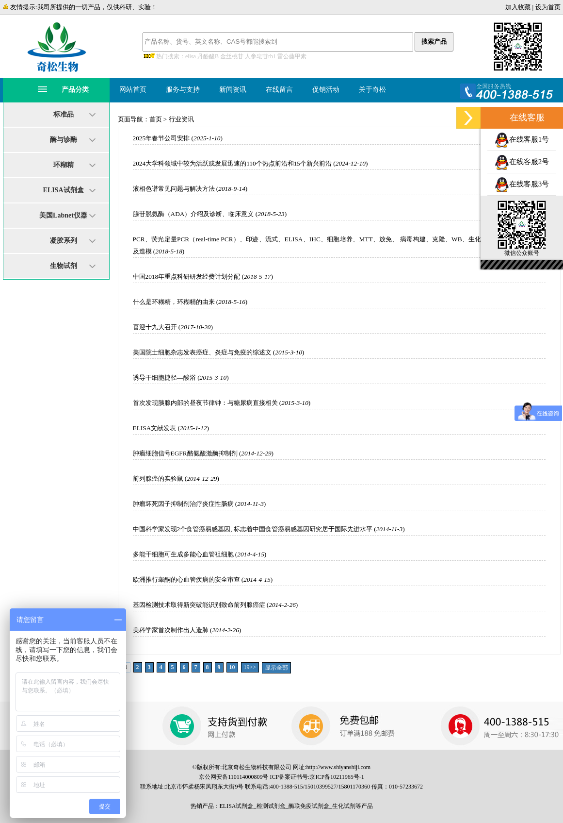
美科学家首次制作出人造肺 (171, 630)
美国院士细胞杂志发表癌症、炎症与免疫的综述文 (202, 352)
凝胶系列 (63, 240)
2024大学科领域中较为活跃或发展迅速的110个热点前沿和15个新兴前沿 (232, 163)
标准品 (63, 114)
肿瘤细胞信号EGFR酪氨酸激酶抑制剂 (185, 453)
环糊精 (63, 164)
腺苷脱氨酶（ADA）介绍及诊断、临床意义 (193, 214)
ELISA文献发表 (155, 428)
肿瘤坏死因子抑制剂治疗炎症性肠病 (183, 503)
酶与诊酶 (63, 139)
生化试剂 (343, 806)
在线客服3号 (522, 184)
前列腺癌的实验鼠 (158, 478)
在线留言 (279, 89)
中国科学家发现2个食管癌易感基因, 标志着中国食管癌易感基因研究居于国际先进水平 (252, 529)
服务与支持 (183, 89)
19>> (250, 667)
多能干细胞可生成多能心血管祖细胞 (183, 554)
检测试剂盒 (271, 806)
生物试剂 (63, 265)
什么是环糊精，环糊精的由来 (174, 301)
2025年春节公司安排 (161, 138)
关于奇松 (372, 89)
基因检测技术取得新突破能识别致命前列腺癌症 (199, 604)
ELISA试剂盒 (63, 190)
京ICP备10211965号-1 (336, 776)
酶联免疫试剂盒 (309, 806)
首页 (155, 119)
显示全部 (276, 667)
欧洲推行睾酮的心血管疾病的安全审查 (186, 579)
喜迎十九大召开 (155, 327)
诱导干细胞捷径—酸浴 (164, 377)
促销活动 (325, 89)
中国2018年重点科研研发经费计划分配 (187, 276)
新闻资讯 (232, 89)
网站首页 (132, 89)
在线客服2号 (522, 162)
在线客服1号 (522, 139)
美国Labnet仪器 (63, 215)
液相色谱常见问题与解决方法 (174, 188)
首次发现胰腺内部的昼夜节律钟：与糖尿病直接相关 (205, 402)
